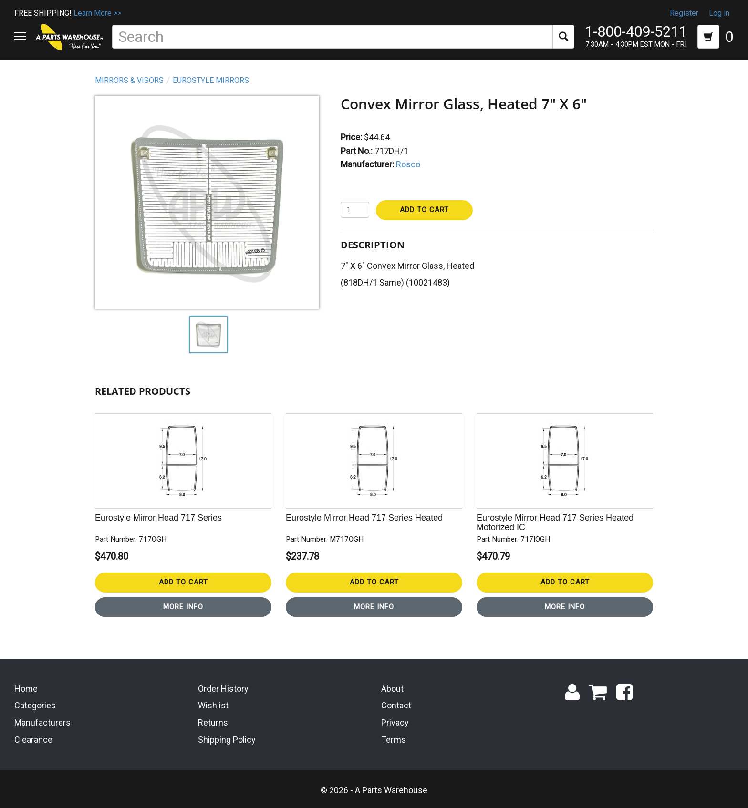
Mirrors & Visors (129, 80)
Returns (213, 722)
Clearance (33, 740)
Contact (396, 705)
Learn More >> (97, 13)
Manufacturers (42, 722)
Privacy (395, 722)
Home (26, 689)
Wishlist (213, 705)
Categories (35, 705)
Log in (719, 13)
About (392, 689)
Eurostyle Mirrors (211, 80)
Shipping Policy (227, 740)
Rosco (408, 164)
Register (684, 13)
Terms (393, 740)
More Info (183, 607)
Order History (223, 689)
